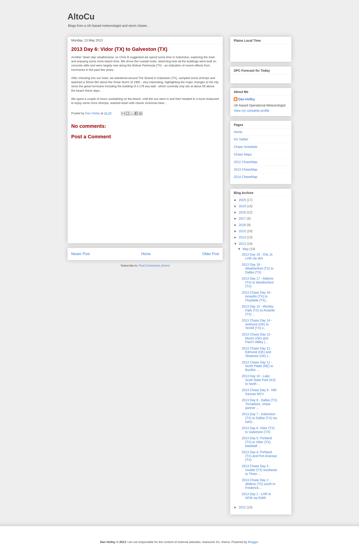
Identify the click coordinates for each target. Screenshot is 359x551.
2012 (243, 507)
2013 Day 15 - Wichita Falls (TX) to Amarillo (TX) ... (258, 310)
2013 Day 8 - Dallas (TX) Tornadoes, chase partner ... (259, 404)
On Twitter (241, 139)
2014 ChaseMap (245, 177)
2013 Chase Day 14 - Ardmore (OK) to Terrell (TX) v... (257, 324)
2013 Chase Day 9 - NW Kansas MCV (259, 392)
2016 (243, 225)
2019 (243, 206)
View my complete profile (251, 110)
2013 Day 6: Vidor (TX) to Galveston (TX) (258, 430)
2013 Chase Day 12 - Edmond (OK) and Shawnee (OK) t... (257, 352)
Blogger (253, 542)
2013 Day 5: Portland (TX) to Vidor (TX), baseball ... (257, 442)
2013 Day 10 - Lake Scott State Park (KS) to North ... (259, 380)
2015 (243, 231)
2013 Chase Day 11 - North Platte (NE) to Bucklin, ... (257, 366)
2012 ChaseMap (245, 162)
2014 (243, 237)
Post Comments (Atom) (154, 265)
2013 (243, 243)
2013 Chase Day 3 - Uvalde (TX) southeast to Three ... (259, 470)
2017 (243, 218)
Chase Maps (243, 154)
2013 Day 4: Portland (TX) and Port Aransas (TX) (259, 456)
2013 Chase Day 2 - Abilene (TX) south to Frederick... (258, 484)
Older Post (210, 254)
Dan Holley (246, 99)
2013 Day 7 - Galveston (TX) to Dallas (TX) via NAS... (259, 418)
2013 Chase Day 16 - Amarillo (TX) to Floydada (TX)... (257, 296)
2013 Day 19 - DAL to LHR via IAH (257, 256)
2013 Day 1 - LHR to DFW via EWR (256, 496)
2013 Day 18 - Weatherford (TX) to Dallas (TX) (257, 268)
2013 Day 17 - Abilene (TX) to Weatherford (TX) (257, 282)
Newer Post (80, 254)
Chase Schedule (245, 147)
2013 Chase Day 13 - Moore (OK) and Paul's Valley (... (257, 338)
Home (146, 254)
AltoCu (81, 16)
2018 (243, 212)
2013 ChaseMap (245, 169)
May (245, 249)
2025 (243, 200)
